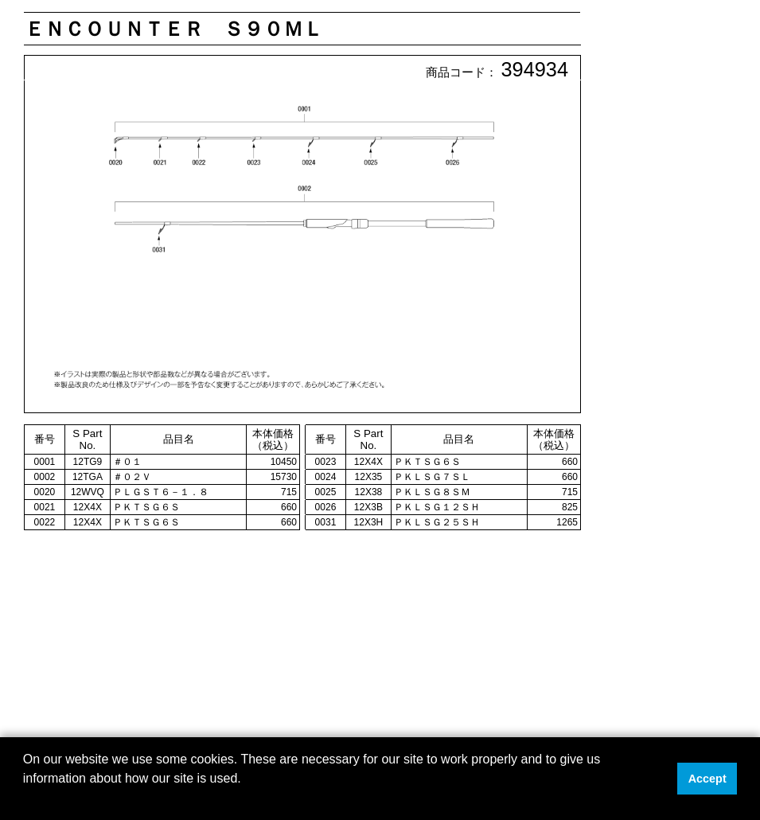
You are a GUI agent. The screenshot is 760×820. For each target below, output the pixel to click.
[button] (25, 799)
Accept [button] (707, 778)
